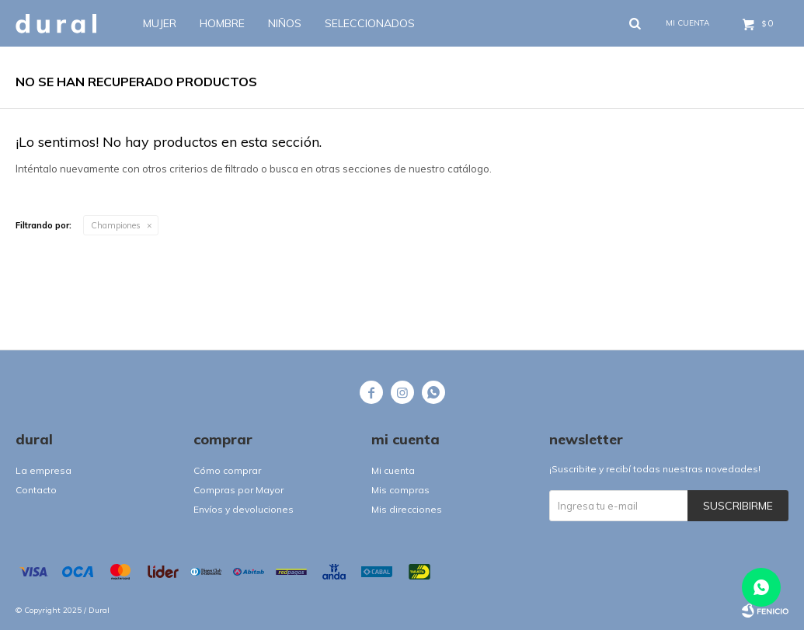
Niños (284, 23)
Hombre (222, 23)
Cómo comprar (227, 470)
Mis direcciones (406, 509)
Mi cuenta (393, 470)
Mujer (159, 23)
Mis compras (400, 490)
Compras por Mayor (238, 490)
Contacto (36, 490)
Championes (116, 225)
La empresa (43, 470)
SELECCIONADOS (370, 23)
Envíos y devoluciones (243, 509)
